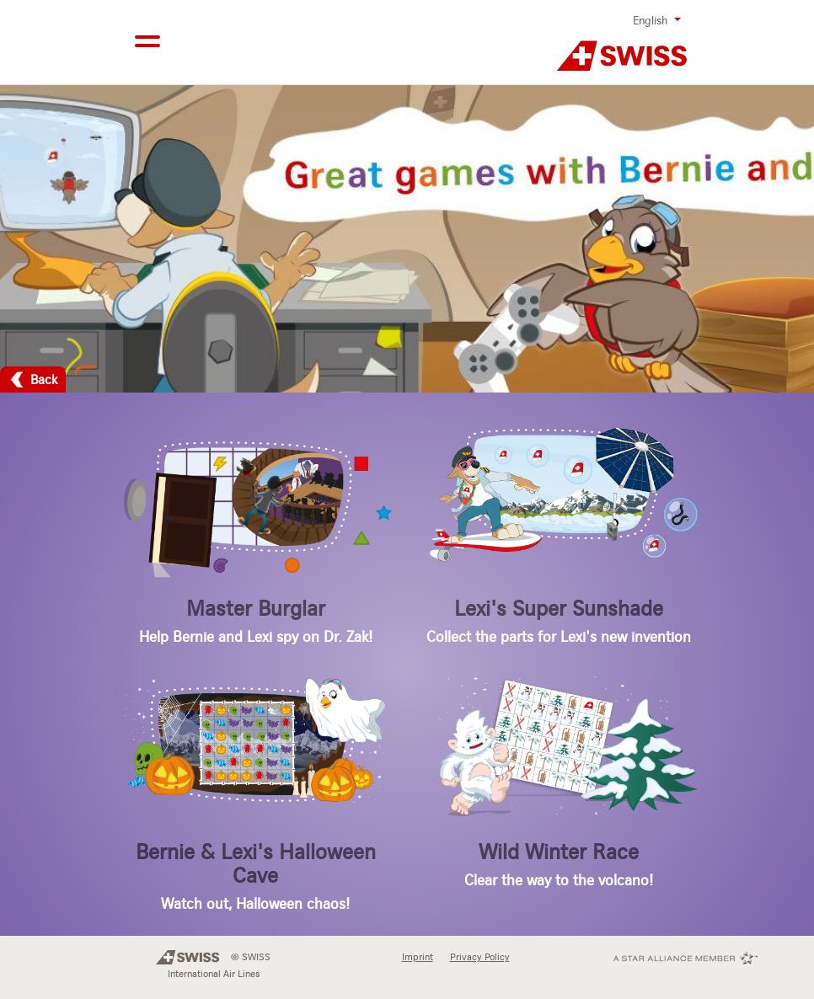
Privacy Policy (480, 957)
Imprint (417, 957)
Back (44, 379)
